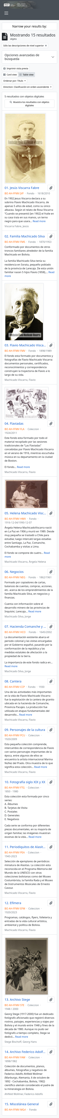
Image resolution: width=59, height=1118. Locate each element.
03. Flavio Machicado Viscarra (25, 345)
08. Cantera (13, 681)
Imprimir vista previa (15, 68)
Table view (26, 74)
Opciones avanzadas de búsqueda (22, 57)
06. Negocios (14, 572)
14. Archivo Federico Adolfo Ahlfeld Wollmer (25, 1052)
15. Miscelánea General (22, 1104)
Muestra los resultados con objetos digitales (29, 104)
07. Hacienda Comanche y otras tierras (25, 626)
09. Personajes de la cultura (25, 730)
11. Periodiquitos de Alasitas (25, 847)
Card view (10, 74)
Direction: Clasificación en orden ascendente (26, 86)
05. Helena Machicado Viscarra (25, 513)
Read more (39, 221)
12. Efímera (13, 903)
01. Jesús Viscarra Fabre (22, 188)
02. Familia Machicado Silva (25, 236)
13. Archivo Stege (17, 999)
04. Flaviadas (14, 423)
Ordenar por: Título (13, 80)
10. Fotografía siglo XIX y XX (25, 782)
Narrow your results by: (29, 26)
